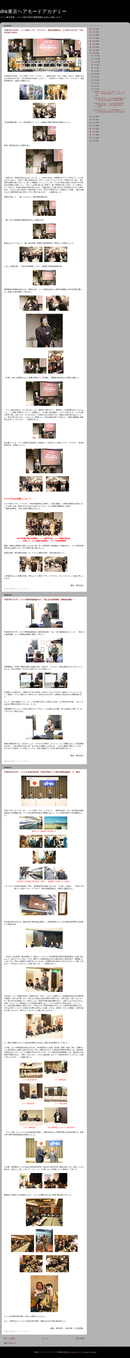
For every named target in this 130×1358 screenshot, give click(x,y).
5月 (95, 77)
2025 (94, 32)
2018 (94, 53)
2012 (94, 132)
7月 (95, 71)
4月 (95, 80)
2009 (94, 141)
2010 (94, 138)
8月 (95, 68)
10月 (96, 62)
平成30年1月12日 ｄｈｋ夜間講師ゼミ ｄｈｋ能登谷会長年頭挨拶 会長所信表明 (109, 111)
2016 (94, 119)
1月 (95, 89)
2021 (94, 44)
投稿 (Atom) (12, 1343)
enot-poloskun (73, 1352)
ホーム (45, 1338)
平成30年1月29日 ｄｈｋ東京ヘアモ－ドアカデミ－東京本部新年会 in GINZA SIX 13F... (109, 93)
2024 (94, 35)
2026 (94, 29)
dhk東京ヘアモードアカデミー (33, 11)
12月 (96, 56)
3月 (95, 83)
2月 (95, 86)
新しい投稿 (9, 1338)
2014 (94, 125)
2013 (94, 129)
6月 (95, 74)
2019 (94, 50)
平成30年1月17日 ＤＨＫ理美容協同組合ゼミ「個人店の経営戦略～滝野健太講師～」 (40, 600)
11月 (96, 59)
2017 (94, 116)
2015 (94, 122)
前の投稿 (80, 1338)
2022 (94, 41)
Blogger (94, 1352)
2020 (94, 47)
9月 (95, 65)
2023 (94, 38)
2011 (94, 135)
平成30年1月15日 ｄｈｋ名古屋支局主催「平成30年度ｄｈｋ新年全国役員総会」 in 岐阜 (42, 772)
